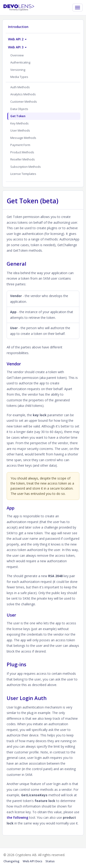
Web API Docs (32, 861)
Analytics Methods (23, 94)
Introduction (18, 27)
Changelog (11, 861)
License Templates (23, 174)
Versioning (17, 70)
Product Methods (22, 152)
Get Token (17, 116)
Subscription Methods (25, 167)
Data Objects (19, 109)
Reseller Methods (22, 159)
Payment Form (20, 145)
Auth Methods (20, 87)
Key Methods (19, 123)
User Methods (20, 130)
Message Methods (23, 138)
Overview (17, 55)
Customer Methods (23, 101)
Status (50, 861)
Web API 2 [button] (17, 39)
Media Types (19, 77)
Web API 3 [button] (17, 47)
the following (17, 817)
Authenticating (20, 62)
